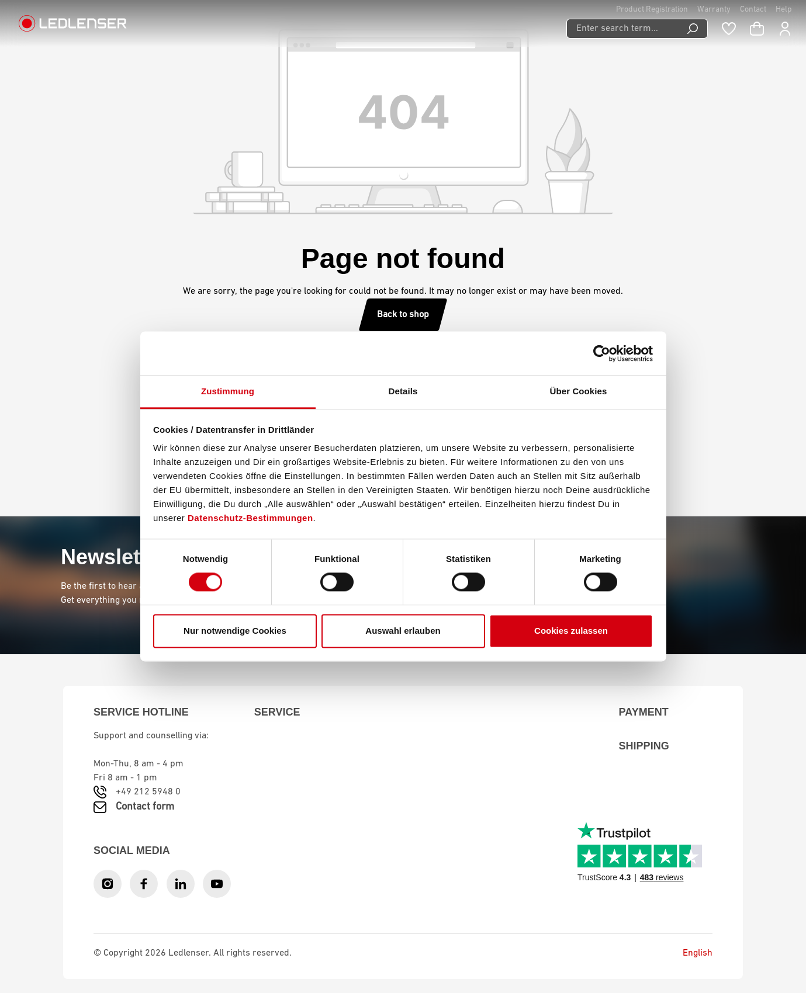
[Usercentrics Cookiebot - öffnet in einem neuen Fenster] (602, 353)
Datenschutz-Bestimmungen (250, 518)
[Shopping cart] (757, 29)
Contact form (145, 807)
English (688, 953)
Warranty (714, 9)
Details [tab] (403, 391)
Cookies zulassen (571, 631)
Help (784, 9)
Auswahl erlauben (402, 631)
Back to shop (403, 315)
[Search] (693, 29)
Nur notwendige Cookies (235, 631)
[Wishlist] (729, 29)
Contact (753, 9)
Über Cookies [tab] (578, 391)
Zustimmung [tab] (227, 391)
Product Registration (652, 9)
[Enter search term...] (622, 29)
